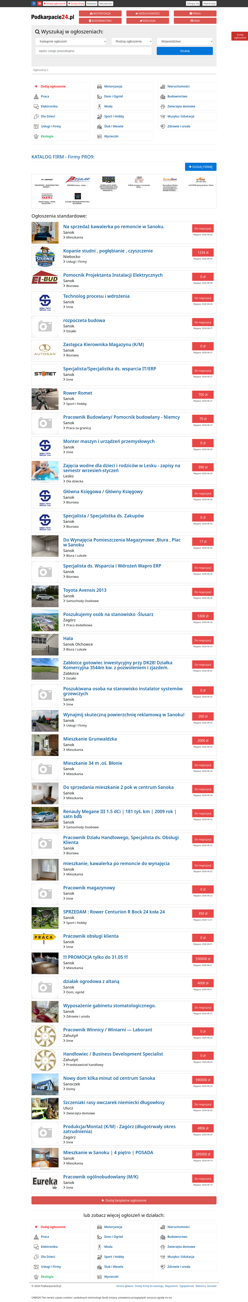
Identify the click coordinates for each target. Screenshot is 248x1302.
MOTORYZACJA (100, 13)
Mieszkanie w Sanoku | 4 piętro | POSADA (108, 1152)
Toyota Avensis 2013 (85, 590)
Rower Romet (77, 393)
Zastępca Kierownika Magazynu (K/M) (103, 344)
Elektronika (46, 106)
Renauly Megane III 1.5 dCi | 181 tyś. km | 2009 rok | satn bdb (120, 813)
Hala (68, 638)
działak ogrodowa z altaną (91, 981)
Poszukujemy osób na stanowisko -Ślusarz (108, 614)
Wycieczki (107, 136)
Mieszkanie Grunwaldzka (90, 739)
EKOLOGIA (147, 21)
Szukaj (185, 51)
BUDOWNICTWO (100, 21)
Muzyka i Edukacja (177, 116)
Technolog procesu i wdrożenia (96, 296)
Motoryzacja (109, 86)
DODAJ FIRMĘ (201, 167)
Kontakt (212, 1286)
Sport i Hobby (110, 116)
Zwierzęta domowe (177, 106)
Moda (104, 106)
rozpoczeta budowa (84, 320)
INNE (195, 21)
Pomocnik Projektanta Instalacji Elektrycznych (113, 275)
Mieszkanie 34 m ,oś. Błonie (92, 763)
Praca (41, 96)
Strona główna (124, 1286)
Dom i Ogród (110, 96)
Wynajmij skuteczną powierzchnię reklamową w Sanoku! (124, 715)
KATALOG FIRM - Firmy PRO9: (63, 157)
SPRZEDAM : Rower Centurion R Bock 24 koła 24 (114, 912)
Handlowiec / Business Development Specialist (113, 1054)
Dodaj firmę (76, 3)
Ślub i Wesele (110, 126)
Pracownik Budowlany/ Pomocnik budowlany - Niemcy (121, 417)
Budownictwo (173, 96)
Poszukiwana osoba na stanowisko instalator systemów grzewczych (123, 691)
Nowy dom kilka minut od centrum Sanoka (109, 1078)
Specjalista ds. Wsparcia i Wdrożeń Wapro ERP (112, 566)
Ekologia (43, 136)
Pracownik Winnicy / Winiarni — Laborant (107, 1030)
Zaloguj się (193, 3)
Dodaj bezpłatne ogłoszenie (124, 1200)
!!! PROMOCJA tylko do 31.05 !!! (95, 957)
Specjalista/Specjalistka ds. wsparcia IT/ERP (109, 369)
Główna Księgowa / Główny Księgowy (103, 491)
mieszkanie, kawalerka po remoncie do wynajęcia (116, 863)
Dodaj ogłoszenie (54, 3)
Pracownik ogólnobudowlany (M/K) (100, 1177)
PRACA (195, 13)
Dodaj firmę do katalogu (149, 1286)
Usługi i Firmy (47, 126)
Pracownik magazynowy (89, 888)
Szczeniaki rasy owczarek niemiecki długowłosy (114, 1102)
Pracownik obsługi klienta (91, 936)
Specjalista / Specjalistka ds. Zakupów (103, 516)
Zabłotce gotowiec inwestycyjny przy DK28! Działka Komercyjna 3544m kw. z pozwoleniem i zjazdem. (118, 665)
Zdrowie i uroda (175, 126)
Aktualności (105, 3)
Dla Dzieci (44, 116)
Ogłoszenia (39, 70)
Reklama (92, 3)
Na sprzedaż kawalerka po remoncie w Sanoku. (113, 226)
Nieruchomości (175, 86)
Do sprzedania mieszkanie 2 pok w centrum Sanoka (118, 787)
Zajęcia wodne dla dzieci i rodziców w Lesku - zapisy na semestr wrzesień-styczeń (121, 467)
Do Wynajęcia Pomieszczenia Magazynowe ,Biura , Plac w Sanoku (122, 542)
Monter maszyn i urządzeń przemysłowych (109, 441)
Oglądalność (186, 1286)
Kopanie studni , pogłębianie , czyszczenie (108, 251)
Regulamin (171, 1286)
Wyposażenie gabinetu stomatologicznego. (109, 1005)
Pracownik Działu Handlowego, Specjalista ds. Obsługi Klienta (121, 839)
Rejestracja (209, 3)
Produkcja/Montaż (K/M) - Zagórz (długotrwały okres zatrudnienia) (119, 1128)
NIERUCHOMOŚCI (148, 13)
